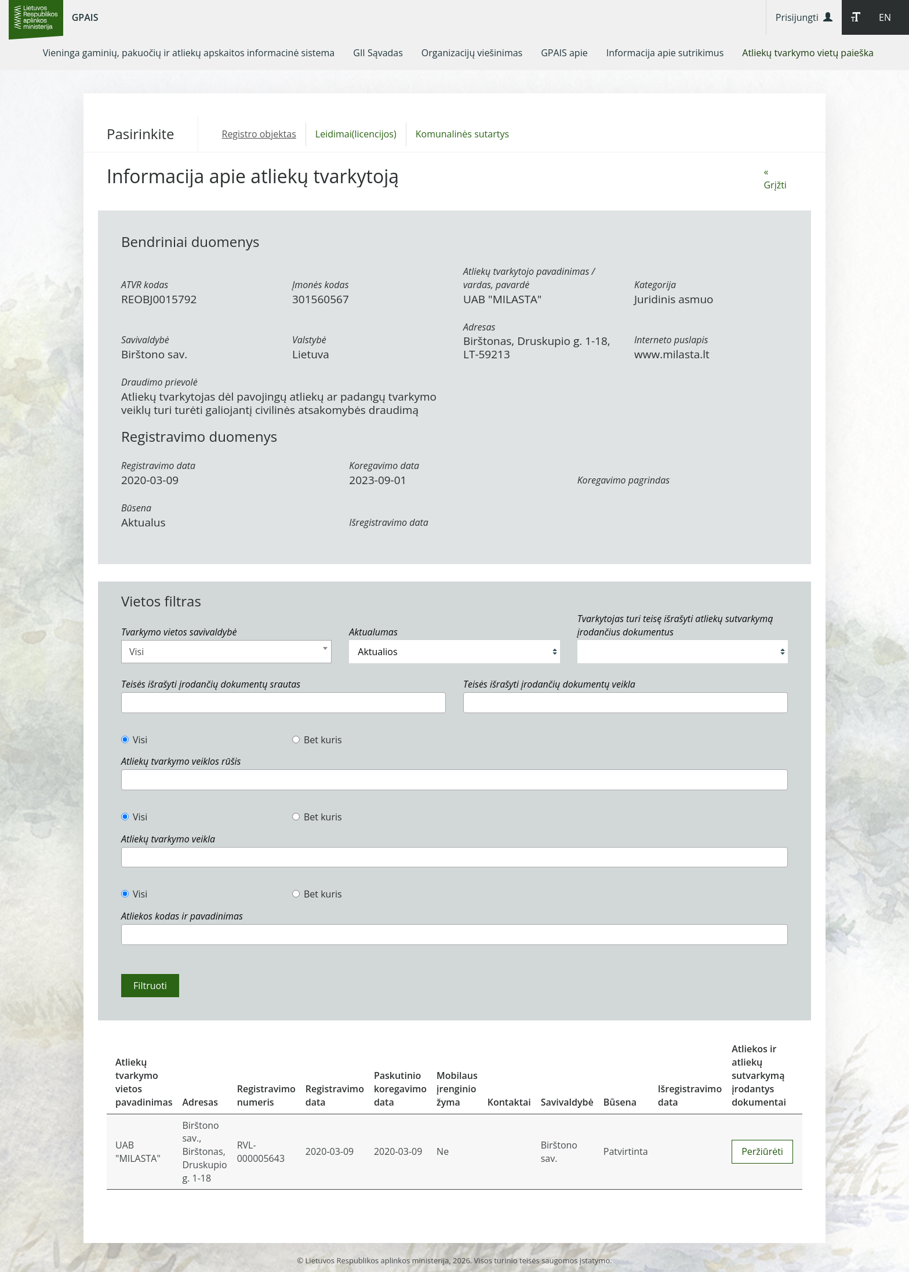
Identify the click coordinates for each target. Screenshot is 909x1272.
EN (885, 17)
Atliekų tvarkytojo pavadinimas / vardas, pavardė (529, 278)
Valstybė (309, 339)
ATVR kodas (144, 284)
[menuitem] (189, 52)
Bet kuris (317, 739)
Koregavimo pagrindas (623, 480)
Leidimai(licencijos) (356, 134)
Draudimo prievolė (159, 382)
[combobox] (226, 651)
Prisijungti (804, 17)
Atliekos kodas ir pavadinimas (182, 916)
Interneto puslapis (671, 339)
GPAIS (85, 17)
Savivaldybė (145, 339)
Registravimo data (158, 465)
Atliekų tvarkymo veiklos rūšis (181, 761)
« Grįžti (774, 178)
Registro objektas (259, 134)
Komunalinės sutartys (462, 134)
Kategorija (655, 284)
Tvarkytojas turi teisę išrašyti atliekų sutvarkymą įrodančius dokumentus (675, 625)
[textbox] (128, 702)
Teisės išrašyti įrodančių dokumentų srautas (210, 684)
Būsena (136, 507)
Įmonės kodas (320, 284)
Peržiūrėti (762, 1151)
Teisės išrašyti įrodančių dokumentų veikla (549, 684)
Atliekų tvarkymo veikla (168, 839)
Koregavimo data (384, 465)
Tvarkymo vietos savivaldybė (179, 632)
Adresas (479, 327)
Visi (134, 739)
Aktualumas (373, 632)
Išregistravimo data (388, 522)
